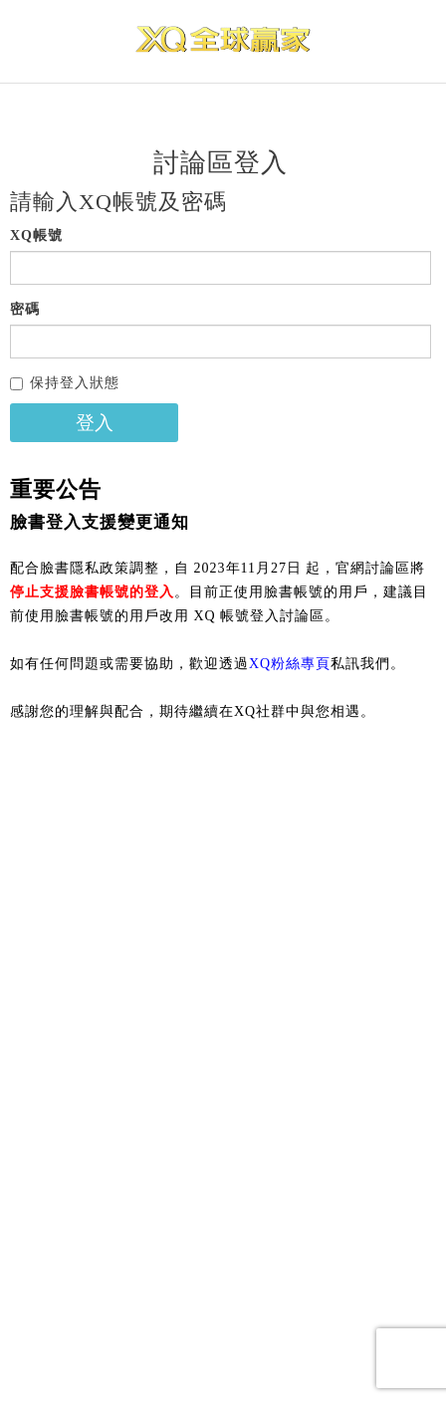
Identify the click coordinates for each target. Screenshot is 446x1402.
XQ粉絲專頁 (290, 663)
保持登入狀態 (64, 382)
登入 (94, 422)
